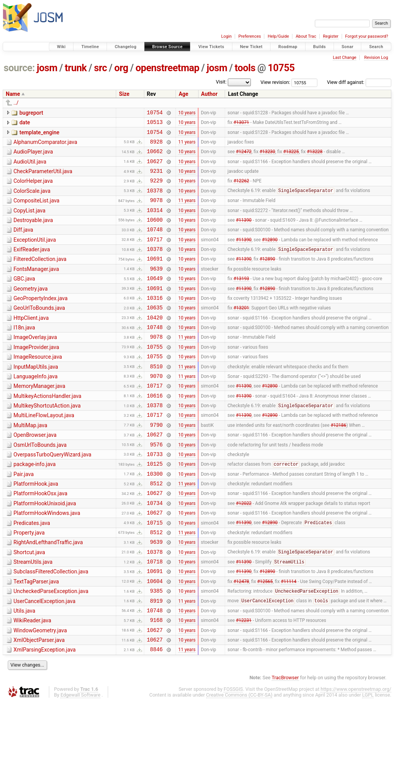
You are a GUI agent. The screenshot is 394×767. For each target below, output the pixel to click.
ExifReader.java (31, 265)
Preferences (249, 36)
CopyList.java (29, 222)
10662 (155, 156)
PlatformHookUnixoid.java (44, 549)
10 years (186, 113)
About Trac (306, 36)
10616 (155, 430)
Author (209, 94)
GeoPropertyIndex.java (40, 320)
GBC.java (24, 298)
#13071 (241, 124)
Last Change (344, 57)
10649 (155, 298)
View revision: (275, 82)
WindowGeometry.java (40, 691)
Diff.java (23, 244)
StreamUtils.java (32, 615)
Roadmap (287, 46)
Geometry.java (30, 309)
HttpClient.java (31, 342)
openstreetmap (167, 68)
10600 (155, 233)
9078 (156, 211)
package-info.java (34, 506)
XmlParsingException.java (44, 713)
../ (15, 103)
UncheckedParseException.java (50, 648)
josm (47, 68)
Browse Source (167, 46)
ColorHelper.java (33, 189)
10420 (155, 342)
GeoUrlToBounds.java (39, 331)
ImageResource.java (37, 386)
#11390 (244, 233)
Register (330, 36)
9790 (156, 462)
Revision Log (376, 57)
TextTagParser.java (36, 637)
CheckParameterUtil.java (42, 178)
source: (19, 68)
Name (13, 94)
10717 (155, 255)
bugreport (31, 113)
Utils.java (24, 670)
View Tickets (211, 46)
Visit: (221, 82)
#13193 (241, 299)
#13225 (291, 157)
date (24, 123)
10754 (155, 113)
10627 (155, 168)
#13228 (314, 157)
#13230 (267, 157)
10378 (155, 200)
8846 (156, 713)
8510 (156, 397)
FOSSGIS (233, 754)
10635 (155, 331)
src (100, 68)
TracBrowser (285, 742)
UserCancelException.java (44, 659)
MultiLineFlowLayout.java (43, 451)
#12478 (241, 637)
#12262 (241, 189)
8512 (156, 528)
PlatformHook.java (35, 528)
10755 (281, 68)
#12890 (270, 255)
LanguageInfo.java (35, 407)
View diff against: (359, 82)
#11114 (289, 637)
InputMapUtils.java (35, 397)
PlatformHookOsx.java (40, 538)
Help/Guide (278, 36)
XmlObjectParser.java (39, 702)
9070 (156, 408)
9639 (156, 288)
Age (183, 94)
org (121, 68)
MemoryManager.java (39, 418)
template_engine (39, 135)
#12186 (338, 462)
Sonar (348, 46)
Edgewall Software (80, 759)
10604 (155, 637)
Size (124, 94)
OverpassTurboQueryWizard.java (52, 495)
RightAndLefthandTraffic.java (48, 593)
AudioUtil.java (29, 167)
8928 (156, 146)
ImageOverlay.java (35, 364)
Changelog (125, 46)
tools (245, 68)
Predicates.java (31, 571)
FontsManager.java (36, 287)
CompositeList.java (36, 211)
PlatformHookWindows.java (46, 560)
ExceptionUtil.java (34, 255)
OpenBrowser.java (35, 473)
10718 (155, 615)
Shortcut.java (29, 604)
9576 (156, 484)
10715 (155, 572)
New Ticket (251, 46)
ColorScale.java (31, 200)
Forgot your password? (366, 36)
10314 (155, 222)
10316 (155, 320)
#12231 (244, 681)
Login (226, 36)
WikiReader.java (32, 680)
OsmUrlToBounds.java (40, 484)
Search (376, 46)
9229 (156, 189)
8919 (156, 659)
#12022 (244, 550)
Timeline (90, 46)
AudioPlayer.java (33, 156)
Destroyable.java (33, 233)
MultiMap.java (30, 462)
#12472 (244, 157)
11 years (186, 146)
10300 (155, 517)
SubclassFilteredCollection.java (50, 626)
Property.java (29, 582)
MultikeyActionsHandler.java (47, 429)
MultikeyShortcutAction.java (47, 440)
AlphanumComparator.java (45, 145)
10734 (155, 550)
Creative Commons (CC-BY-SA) (239, 759)
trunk (76, 68)
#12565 (265, 637)
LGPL (368, 759)
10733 (155, 495)
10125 (155, 506)
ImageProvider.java (36, 375)
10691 (155, 277)
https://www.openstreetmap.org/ (356, 754)
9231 (156, 178)
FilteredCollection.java (40, 276)
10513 (155, 124)
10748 (155, 244)
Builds (319, 46)
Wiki (61, 46)
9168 (156, 681)
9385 (156, 648)
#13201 (241, 331)
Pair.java (23, 517)
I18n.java (24, 353)
